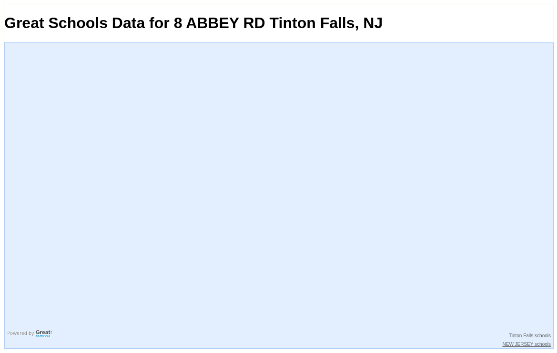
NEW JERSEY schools (526, 344)
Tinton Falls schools (530, 335)
